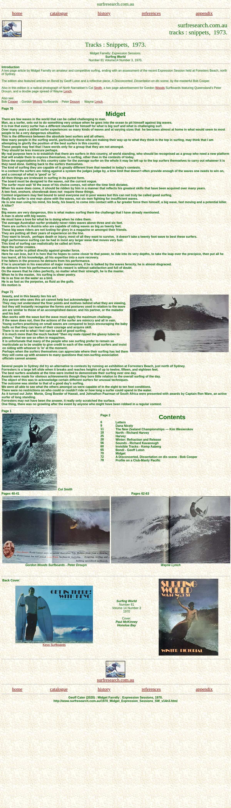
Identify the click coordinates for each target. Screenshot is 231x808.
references (151, 13)
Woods (160, 87)
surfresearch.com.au (115, 679)
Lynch (67, 91)
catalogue (59, 13)
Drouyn (75, 101)
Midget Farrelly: (101, 53)
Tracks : (95, 44)
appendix (204, 13)
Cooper (13, 101)
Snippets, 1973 (125, 44)
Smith (98, 87)
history (104, 13)
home (17, 13)
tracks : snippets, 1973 (197, 32)
